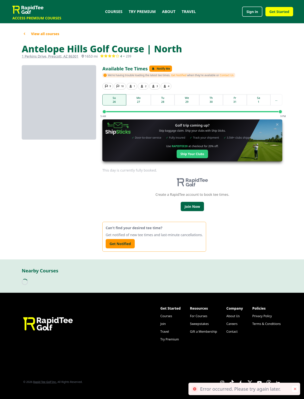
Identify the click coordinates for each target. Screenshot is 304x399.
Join (163, 324)
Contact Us (227, 75)
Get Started (279, 11)
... (276, 100)
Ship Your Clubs (192, 154)
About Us (233, 316)
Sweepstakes (199, 324)
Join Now (192, 206)
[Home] (36, 10)
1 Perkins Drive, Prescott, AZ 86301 (50, 56)
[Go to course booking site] (59, 102)
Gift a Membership (203, 331)
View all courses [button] (40, 33)
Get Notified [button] (179, 75)
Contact (232, 331)
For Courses (198, 316)
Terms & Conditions (266, 324)
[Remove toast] (295, 389)
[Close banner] (277, 124)
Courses (114, 11)
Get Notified (120, 243)
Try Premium (142, 11)
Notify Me (160, 68)
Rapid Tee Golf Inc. (45, 382)
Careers (232, 324)
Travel (189, 11)
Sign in (252, 11)
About (168, 11)
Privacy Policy (262, 316)
